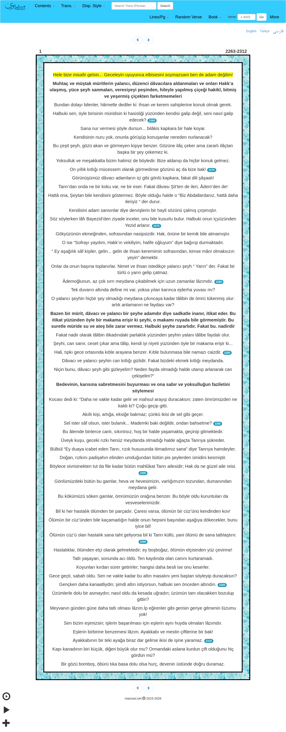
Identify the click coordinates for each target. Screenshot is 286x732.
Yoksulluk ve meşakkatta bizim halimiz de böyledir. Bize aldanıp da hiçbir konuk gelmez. (143, 160)
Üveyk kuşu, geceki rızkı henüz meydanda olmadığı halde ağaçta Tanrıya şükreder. (143, 440)
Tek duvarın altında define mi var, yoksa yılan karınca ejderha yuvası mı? (143, 289)
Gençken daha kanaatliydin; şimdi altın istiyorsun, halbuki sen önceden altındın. (138, 584)
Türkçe (264, 31)
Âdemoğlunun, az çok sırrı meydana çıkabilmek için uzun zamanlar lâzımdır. (138, 281)
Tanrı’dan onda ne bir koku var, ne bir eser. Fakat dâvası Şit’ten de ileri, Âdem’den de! (143, 186)
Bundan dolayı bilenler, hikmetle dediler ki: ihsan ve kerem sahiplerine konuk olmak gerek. (143, 104)
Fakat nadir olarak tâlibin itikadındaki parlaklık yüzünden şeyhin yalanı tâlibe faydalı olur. (143, 334)
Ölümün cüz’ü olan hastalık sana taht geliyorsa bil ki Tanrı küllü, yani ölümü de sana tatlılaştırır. (143, 534)
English (251, 31)
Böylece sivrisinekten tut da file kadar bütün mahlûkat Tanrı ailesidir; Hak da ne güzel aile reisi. (143, 466)
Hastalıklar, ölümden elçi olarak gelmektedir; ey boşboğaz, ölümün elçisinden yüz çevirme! (143, 549)
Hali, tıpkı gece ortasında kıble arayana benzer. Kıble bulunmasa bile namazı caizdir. (137, 352)
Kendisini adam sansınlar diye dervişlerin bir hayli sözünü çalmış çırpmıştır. (143, 210)
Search (165, 6)
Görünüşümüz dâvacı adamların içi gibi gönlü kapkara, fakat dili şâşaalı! (143, 177)
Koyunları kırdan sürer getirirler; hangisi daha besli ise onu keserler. (143, 567)
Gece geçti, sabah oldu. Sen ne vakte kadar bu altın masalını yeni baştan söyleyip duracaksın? (143, 575)
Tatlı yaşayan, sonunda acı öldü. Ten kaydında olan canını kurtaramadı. (142, 558)
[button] (45, 6)
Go (261, 17)
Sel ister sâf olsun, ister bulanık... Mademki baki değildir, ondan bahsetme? (138, 423)
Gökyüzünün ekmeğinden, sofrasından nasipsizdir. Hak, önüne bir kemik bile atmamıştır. (143, 233)
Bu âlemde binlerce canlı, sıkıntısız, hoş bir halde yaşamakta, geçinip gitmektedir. (143, 431)
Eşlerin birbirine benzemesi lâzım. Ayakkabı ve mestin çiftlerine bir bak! (143, 631)
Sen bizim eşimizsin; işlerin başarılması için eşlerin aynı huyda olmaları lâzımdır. (143, 623)
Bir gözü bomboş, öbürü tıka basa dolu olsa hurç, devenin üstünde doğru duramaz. (143, 664)
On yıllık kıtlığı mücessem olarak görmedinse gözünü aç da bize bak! (138, 169)
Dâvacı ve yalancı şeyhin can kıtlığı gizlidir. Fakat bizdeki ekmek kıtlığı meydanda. (143, 360)
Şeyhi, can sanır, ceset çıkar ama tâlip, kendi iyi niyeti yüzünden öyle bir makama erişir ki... (143, 343)
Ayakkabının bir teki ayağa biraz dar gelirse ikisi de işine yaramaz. (138, 640)
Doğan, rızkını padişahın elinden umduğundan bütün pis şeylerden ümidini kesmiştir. (143, 457)
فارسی (278, 31)
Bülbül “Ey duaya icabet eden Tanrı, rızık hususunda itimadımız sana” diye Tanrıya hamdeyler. (143, 449)
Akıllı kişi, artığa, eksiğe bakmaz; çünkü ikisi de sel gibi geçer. (143, 414)
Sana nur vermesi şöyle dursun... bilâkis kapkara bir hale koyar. (143, 128)
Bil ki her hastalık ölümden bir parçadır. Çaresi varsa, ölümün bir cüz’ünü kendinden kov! (143, 511)
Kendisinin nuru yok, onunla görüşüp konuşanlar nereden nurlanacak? (143, 137)
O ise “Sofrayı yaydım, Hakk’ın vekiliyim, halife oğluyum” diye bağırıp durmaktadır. (143, 242)
